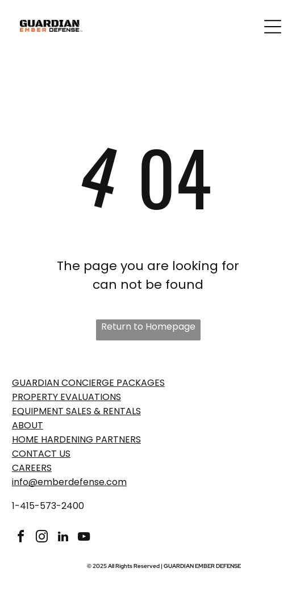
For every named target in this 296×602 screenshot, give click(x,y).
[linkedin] (63, 538)
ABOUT (27, 425)
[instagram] (42, 538)
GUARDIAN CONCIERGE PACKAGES (88, 382)
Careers (32, 467)
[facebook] (21, 538)
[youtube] (84, 538)
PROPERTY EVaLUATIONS (66, 396)
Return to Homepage (148, 326)
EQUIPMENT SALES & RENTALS (76, 411)
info (20, 482)
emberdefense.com (82, 482)
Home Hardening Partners (76, 439)
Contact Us (41, 453)
